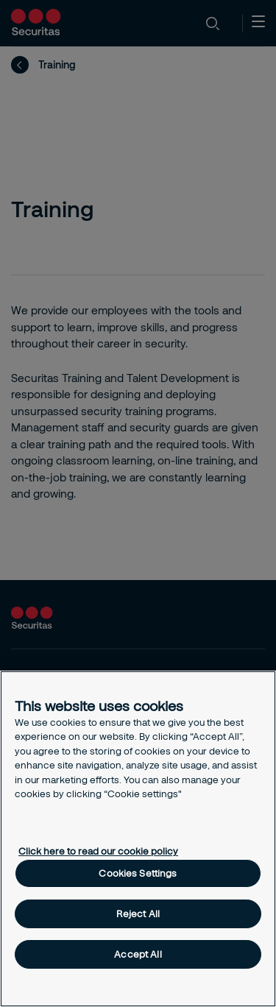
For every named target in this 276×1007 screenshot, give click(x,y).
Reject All (138, 913)
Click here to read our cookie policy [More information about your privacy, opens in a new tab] (98, 851)
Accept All (137, 954)
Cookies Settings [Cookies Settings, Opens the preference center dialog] (138, 873)
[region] (138, 839)
